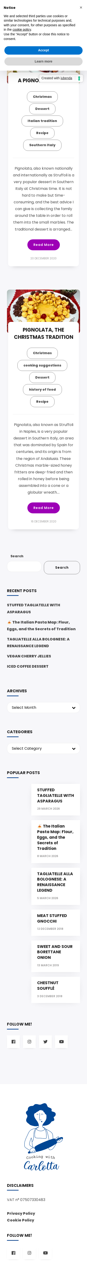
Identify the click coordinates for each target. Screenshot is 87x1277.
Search (16, 556)
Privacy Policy (21, 1213)
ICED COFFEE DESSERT (27, 666)
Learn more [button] (43, 61)
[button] (81, 7)
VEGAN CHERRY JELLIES (29, 656)
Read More (43, 244)
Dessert (42, 108)
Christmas (42, 96)
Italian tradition (42, 121)
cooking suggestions (42, 365)
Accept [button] (43, 50)
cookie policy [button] (22, 29)
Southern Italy (42, 145)
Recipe (42, 133)
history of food (42, 389)
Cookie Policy (20, 1220)
